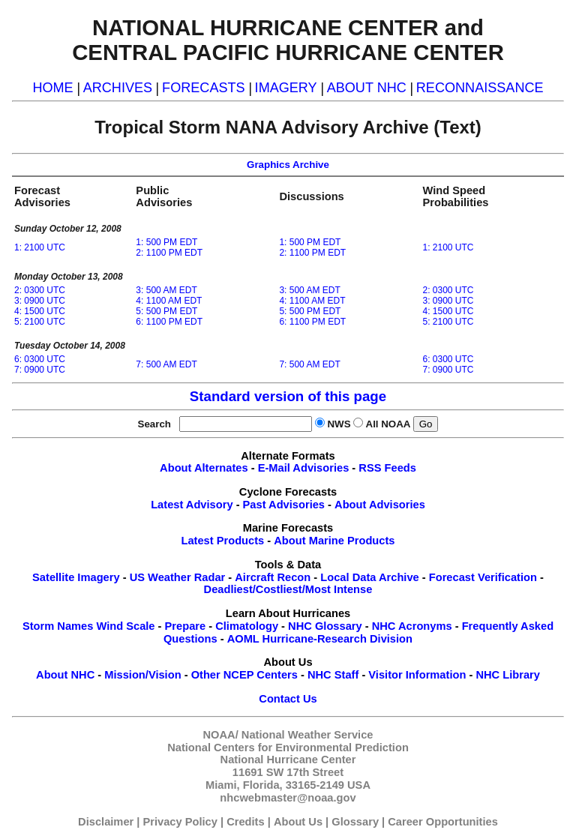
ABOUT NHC (366, 87)
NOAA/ (220, 735)
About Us (298, 822)
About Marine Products (334, 541)
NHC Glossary (325, 626)
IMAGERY (286, 87)
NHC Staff (333, 675)
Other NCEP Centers (244, 675)
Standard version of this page (288, 396)
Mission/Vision (142, 675)
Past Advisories (284, 505)
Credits (245, 822)
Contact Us (287, 699)
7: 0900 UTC (39, 369)
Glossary (355, 822)
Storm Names (58, 626)
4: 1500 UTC (39, 311)
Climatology (246, 626)
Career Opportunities (443, 822)
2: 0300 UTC (39, 290)
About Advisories (379, 505)
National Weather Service (308, 735)
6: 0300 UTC (39, 359)
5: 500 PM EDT (166, 311)
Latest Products (222, 541)
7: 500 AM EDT (166, 364)
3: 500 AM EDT (166, 290)
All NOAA (388, 424)
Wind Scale (125, 626)
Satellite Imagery (76, 577)
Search (157, 424)
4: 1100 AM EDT (169, 300)
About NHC (65, 675)
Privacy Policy (180, 822)
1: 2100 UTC (39, 247)
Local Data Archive (369, 577)
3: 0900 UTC (39, 300)
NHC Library (508, 675)
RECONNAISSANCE (480, 87)
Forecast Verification (483, 577)
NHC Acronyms (412, 626)
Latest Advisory (191, 505)
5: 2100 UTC (39, 321)
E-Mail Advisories (304, 468)
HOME (52, 87)
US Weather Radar (178, 577)
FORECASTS (203, 87)
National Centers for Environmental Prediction (288, 748)
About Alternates (204, 468)
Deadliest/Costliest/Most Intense (288, 589)
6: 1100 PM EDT (169, 321)
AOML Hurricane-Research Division (319, 639)
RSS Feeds (387, 468)
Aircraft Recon (272, 577)
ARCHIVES (117, 87)
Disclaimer (106, 822)
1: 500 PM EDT (166, 242)
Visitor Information (417, 675)
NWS (338, 424)
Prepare (185, 626)
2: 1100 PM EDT (169, 252)
